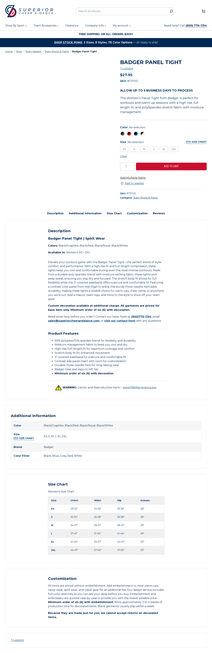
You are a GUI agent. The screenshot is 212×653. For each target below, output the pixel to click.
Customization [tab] (137, 213)
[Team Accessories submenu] (58, 26)
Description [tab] (55, 213)
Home (9, 51)
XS (124, 149)
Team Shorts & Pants (57, 51)
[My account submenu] (130, 26)
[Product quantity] (127, 166)
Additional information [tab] (85, 213)
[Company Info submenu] (105, 26)
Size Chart (199, 141)
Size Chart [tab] (114, 213)
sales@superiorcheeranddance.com (74, 320)
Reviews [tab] (159, 213)
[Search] (171, 11)
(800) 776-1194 (196, 25)
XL (164, 149)
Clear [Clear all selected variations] (123, 156)
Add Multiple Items (133, 177)
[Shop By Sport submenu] (26, 26)
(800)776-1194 (141, 316)
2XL (174, 149)
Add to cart (171, 166)
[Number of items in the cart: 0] (203, 11)
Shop (19, 51)
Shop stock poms (68, 42)
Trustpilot (126, 68)
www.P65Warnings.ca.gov (139, 387)
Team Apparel (33, 51)
